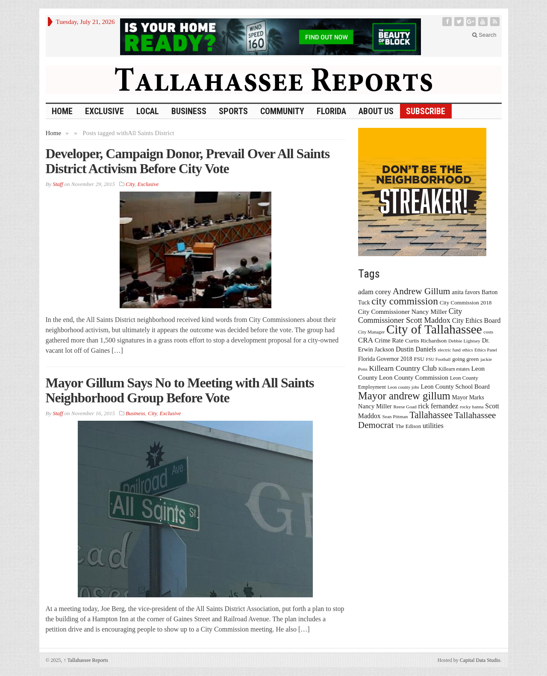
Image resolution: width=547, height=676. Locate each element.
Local (147, 111)
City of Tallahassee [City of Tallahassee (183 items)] (434, 329)
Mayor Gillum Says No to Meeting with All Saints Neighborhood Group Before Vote (180, 390)
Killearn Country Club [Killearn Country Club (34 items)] (403, 368)
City (130, 184)
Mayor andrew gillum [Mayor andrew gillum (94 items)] (404, 395)
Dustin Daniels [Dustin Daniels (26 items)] (416, 349)
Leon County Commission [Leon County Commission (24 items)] (413, 377)
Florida (331, 111)
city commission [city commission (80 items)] (404, 301)
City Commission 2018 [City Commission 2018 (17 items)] (466, 302)
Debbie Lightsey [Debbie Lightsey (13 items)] (464, 340)
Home (54, 133)
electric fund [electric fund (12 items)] (449, 350)
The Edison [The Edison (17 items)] (408, 426)
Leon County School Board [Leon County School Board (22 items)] (455, 386)
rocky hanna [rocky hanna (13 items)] (472, 406)
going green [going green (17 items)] (465, 359)
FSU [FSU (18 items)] (419, 359)
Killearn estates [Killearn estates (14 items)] (454, 369)
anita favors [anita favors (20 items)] (466, 292)
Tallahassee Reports (86, 660)
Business (188, 111)
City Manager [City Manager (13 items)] (371, 331)
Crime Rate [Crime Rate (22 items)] (389, 340)
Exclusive (104, 111)
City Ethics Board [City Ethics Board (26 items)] (476, 320)
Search (484, 35)
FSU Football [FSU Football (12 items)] (438, 359)
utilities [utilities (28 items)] (433, 426)
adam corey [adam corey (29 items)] (374, 292)
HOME (62, 111)
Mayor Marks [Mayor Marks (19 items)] (468, 397)
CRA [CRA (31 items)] (365, 340)
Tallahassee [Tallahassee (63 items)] (431, 415)
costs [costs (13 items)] (489, 331)
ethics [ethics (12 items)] (467, 350)
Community (282, 111)
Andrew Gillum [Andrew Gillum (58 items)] (421, 291)
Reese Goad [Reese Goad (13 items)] (404, 406)
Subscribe (425, 111)
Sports (233, 111)
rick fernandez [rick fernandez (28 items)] (438, 406)
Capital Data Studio (480, 660)
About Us (376, 111)
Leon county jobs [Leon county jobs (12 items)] (403, 387)
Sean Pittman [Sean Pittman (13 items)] (395, 416)
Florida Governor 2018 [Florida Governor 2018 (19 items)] (385, 359)
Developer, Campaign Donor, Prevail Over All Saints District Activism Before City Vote (188, 161)
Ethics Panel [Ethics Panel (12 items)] (485, 350)
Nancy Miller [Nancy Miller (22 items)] (375, 406)
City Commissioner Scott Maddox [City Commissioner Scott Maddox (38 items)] (410, 316)
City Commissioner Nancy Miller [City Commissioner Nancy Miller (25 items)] (402, 311)
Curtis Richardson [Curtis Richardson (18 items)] (426, 340)
